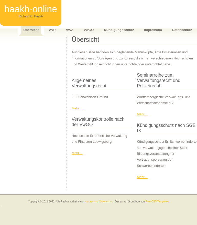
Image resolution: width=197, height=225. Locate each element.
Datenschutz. (106, 201)
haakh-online (30, 9)
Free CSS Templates (157, 201)
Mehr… (77, 108)
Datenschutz (182, 30)
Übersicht (31, 30)
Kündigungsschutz (119, 30)
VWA (70, 30)
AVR (52, 30)
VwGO (89, 30)
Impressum (153, 30)
